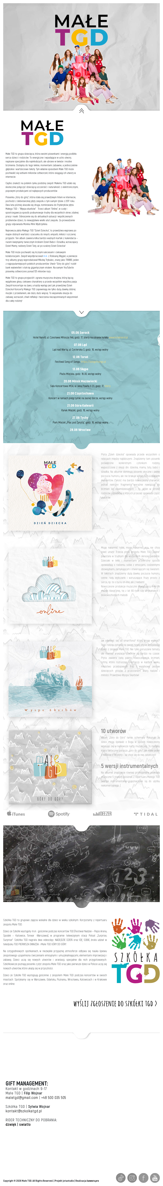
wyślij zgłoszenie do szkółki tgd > (115, 1002)
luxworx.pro (93, 1180)
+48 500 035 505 (53, 1097)
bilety (108, 386)
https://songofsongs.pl (93, 362)
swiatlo (25, 1124)
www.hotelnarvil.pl (118, 337)
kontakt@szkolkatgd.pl (24, 1111)
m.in (45, 256)
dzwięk (11, 1124)
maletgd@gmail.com (22, 1097)
